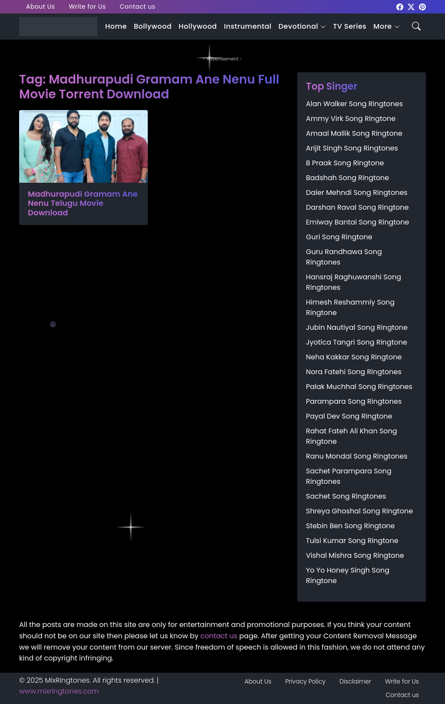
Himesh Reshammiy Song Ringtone (350, 307)
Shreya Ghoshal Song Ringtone (359, 511)
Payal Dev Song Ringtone (349, 416)
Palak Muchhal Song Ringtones (359, 387)
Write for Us (87, 6)
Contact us (138, 6)
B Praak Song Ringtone (345, 163)
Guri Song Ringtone (339, 237)
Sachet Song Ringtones (346, 496)
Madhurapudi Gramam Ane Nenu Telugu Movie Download (83, 203)
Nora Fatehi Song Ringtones (354, 372)
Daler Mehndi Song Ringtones (357, 193)
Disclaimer (355, 681)
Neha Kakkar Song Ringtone (354, 357)
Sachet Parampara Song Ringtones (349, 476)
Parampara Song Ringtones (354, 401)
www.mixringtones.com (59, 691)
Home (116, 26)
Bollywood (153, 26)
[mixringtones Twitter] (411, 6)
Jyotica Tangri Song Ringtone (356, 342)
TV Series (349, 26)
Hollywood (198, 26)
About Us (40, 6)
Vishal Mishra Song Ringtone (355, 555)
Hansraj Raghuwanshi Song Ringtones (353, 282)
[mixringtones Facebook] (399, 6)
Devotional (298, 26)
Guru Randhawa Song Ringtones (344, 257)
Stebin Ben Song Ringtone (350, 526)
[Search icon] (416, 25)
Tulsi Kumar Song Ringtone (352, 541)
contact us (218, 636)
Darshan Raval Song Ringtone (357, 207)
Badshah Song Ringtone (347, 178)
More (382, 26)
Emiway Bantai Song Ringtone (357, 222)
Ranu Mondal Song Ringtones (357, 456)
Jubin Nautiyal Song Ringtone (357, 327)
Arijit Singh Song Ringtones (352, 148)
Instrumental (248, 26)
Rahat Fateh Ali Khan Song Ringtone (351, 436)
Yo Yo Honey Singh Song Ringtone (347, 575)
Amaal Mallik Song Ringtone (354, 133)
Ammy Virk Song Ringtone (350, 119)
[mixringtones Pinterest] (422, 6)
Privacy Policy (305, 681)
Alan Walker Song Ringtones (354, 104)
